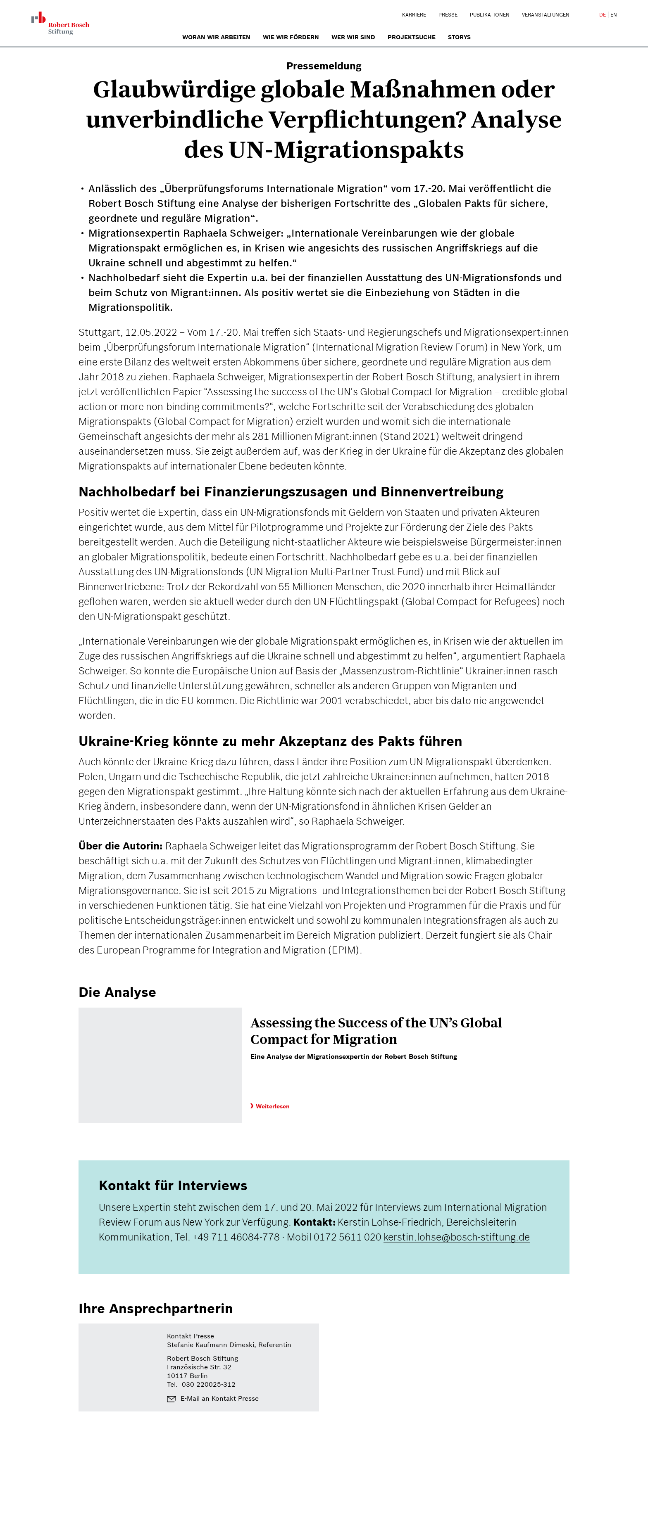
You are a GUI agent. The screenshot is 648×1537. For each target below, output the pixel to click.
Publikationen (490, 15)
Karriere (414, 15)
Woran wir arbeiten (216, 37)
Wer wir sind (353, 37)
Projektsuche (412, 37)
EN (613, 15)
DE (602, 15)
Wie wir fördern (291, 37)
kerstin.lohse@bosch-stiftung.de (457, 1237)
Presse (447, 15)
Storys (459, 37)
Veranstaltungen (545, 15)
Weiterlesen (270, 1106)
